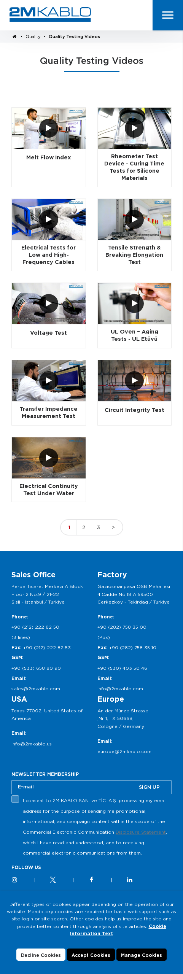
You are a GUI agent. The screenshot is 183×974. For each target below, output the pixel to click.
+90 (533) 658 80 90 (36, 668)
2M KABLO (50, 14)
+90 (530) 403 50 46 (122, 668)
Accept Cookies (91, 955)
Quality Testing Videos (74, 36)
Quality (33, 36)
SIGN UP (149, 787)
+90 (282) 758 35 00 (121, 627)
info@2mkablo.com (120, 688)
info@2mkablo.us (31, 744)
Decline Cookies (41, 955)
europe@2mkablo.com (124, 751)
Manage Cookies (141, 955)
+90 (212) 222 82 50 (35, 627)
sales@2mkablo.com (35, 688)
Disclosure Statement (141, 832)
